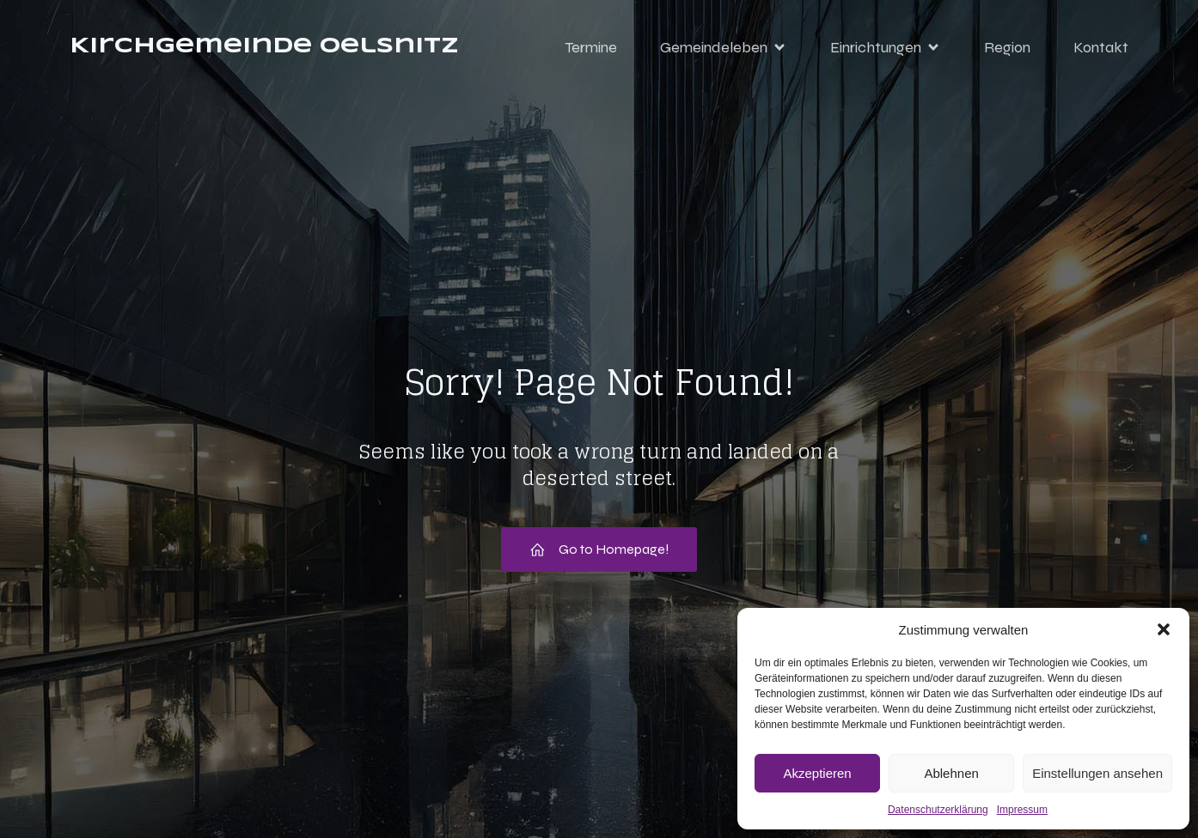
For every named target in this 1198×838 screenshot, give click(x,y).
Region (1007, 47)
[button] (1163, 629)
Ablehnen (951, 773)
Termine (591, 47)
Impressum (1022, 810)
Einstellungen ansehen (1097, 773)
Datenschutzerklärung (938, 810)
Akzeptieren (817, 773)
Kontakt (1100, 47)
